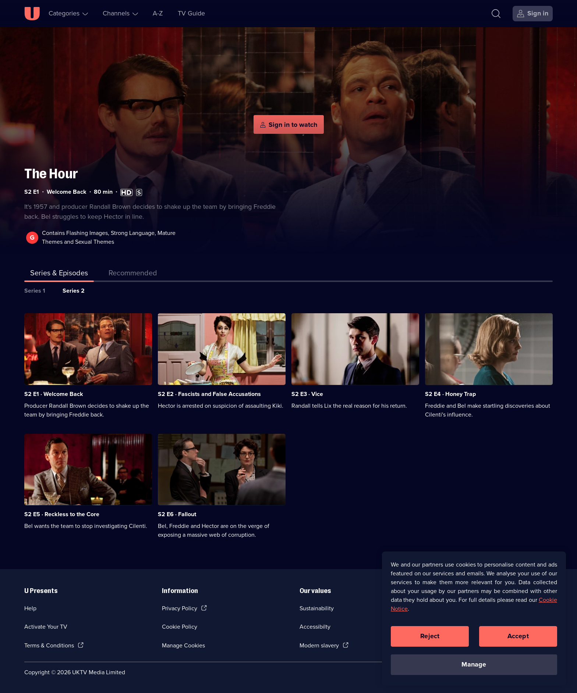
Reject (429, 636)
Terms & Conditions (49, 645)
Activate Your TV (45, 626)
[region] (474, 618)
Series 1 (34, 290)
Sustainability (317, 608)
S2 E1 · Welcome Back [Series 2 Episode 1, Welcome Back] (53, 394)
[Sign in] (533, 13)
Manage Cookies (183, 645)
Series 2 (74, 290)
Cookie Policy (179, 626)
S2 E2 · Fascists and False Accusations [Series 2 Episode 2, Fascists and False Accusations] (209, 394)
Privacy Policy (179, 608)
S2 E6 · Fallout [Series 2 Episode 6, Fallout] (177, 514)
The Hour (51, 174)
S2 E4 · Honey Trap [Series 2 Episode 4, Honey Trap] (450, 394)
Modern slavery (319, 645)
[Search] (496, 13)
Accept (518, 636)
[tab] (133, 274)
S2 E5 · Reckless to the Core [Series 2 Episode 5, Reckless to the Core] (61, 514)
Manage (473, 664)
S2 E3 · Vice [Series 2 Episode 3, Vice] (307, 394)
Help (30, 608)
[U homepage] (32, 13)
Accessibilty (315, 626)
